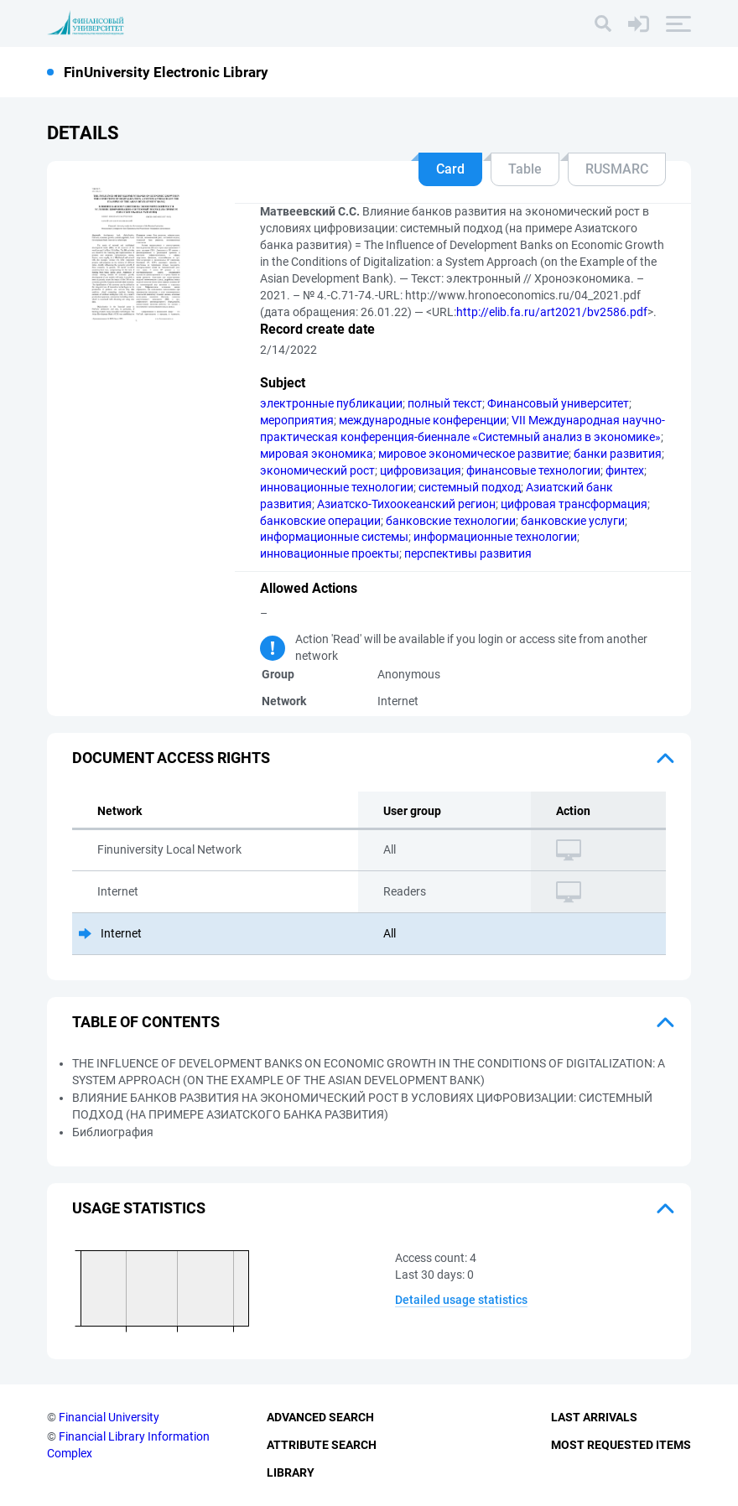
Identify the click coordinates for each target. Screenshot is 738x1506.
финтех (624, 470)
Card (450, 169)
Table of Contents (146, 1022)
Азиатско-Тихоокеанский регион (406, 504)
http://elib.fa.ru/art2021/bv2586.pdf (551, 312)
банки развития (618, 453)
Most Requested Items (621, 1444)
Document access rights (171, 757)
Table (525, 169)
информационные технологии (495, 536)
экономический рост (317, 470)
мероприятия (297, 420)
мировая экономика (316, 453)
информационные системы (334, 536)
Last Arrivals (594, 1417)
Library (290, 1472)
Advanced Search (320, 1417)
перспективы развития (468, 553)
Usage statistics (138, 1208)
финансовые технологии (533, 470)
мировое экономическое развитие (473, 453)
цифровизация (420, 470)
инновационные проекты (329, 553)
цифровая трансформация (574, 504)
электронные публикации (331, 403)
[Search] (603, 23)
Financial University (109, 1417)
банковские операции (320, 520)
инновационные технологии (336, 487)
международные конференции (423, 420)
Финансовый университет (558, 403)
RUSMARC (616, 169)
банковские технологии (451, 520)
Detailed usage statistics (461, 1299)
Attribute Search (322, 1444)
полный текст (445, 403)
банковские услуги (573, 520)
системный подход (469, 487)
